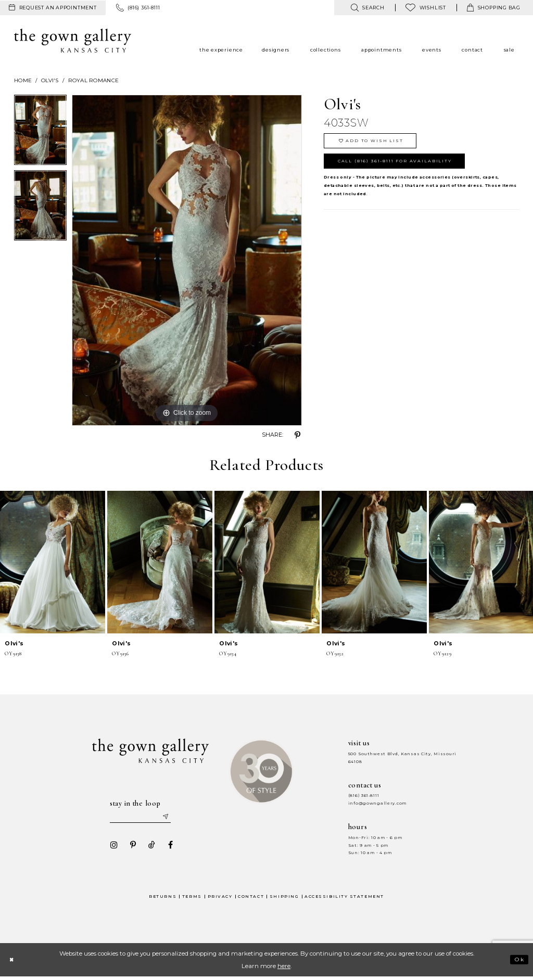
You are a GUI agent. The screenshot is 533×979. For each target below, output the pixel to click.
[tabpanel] (40, 132)
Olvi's (50, 80)
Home (23, 80)
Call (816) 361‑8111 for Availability (403, 166)
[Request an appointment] (53, 8)
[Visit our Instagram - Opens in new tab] (111, 847)
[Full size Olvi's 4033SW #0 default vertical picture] (186, 260)
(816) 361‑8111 (363, 795)
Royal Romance (93, 80)
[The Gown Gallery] (72, 41)
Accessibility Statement (344, 898)
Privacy (220, 898)
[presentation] (52, 562)
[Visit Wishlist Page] (425, 7)
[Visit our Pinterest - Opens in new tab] (129, 847)
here (283, 968)
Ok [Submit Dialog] (518, 961)
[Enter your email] (142, 817)
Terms (192, 898)
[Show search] (367, 7)
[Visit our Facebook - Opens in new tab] (167, 847)
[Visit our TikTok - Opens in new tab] (148, 847)
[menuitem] (53, 8)
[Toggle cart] (493, 7)
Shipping (284, 898)
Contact (251, 898)
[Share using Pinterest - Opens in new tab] (298, 435)
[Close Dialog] (13, 962)
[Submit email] (170, 817)
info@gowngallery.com (377, 803)
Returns (162, 898)
